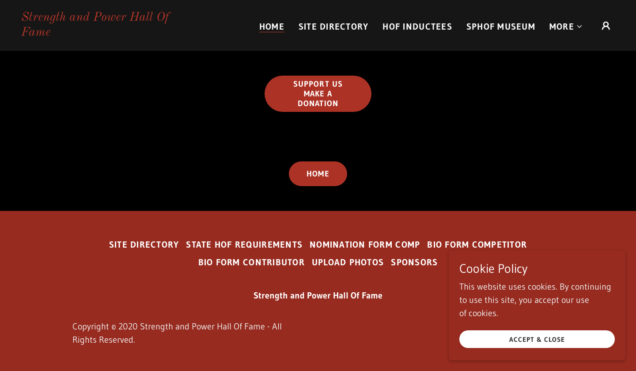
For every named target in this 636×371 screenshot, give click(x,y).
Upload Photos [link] (348, 262)
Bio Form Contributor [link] (251, 262)
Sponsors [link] (414, 262)
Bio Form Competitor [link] (477, 244)
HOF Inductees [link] (417, 26)
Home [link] (271, 26)
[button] (566, 26)
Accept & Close (536, 345)
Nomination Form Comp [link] (365, 244)
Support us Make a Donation (318, 93)
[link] (104, 32)
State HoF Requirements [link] (244, 244)
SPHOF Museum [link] (500, 26)
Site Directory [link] (334, 26)
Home (318, 174)
